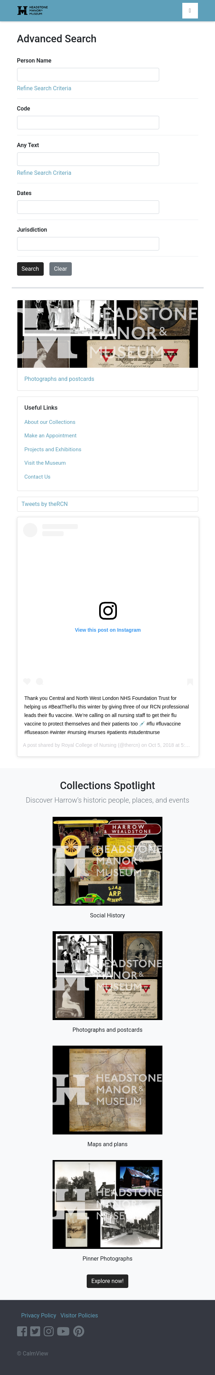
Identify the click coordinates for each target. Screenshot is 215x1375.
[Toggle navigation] (190, 10)
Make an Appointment (51, 435)
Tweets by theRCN (45, 504)
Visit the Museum (45, 463)
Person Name (34, 60)
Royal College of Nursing (89, 745)
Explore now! (107, 1281)
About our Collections (50, 422)
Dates (24, 193)
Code (23, 108)
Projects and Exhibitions (53, 449)
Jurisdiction (32, 229)
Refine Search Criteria (44, 88)
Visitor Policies (79, 1315)
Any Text (28, 145)
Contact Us (38, 477)
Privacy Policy (38, 1315)
